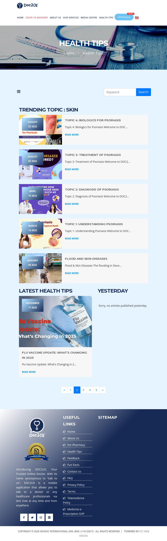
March (32, 228)
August (32, 124)
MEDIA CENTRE (89, 17)
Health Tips (106, 17)
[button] (19, 92)
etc (141, 531)
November (32, 305)
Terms (71, 491)
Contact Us (74, 471)
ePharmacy (126, 16)
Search (143, 92)
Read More (72, 134)
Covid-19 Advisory (37, 17)
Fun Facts (73, 465)
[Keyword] (120, 92)
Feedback (73, 458)
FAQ (70, 478)
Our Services (71, 17)
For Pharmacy (76, 445)
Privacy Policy (75, 485)
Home (21, 15)
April (32, 194)
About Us (55, 17)
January (32, 263)
